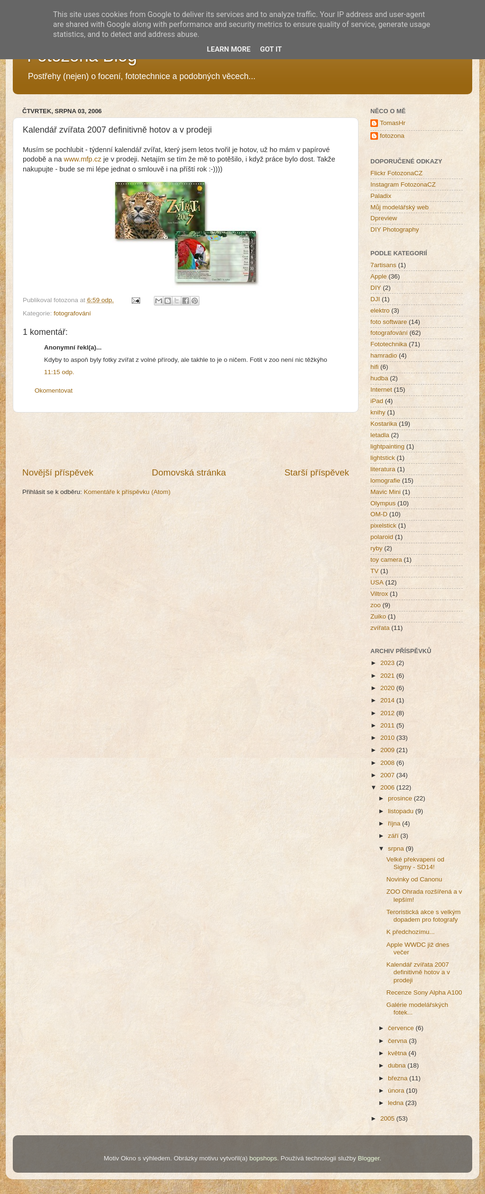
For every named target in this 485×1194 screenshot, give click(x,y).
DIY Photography (394, 229)
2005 (388, 1118)
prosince (401, 798)
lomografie (385, 480)
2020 (388, 687)
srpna (397, 848)
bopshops (264, 1158)
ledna (396, 1102)
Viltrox (379, 593)
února (397, 1090)
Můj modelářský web (399, 207)
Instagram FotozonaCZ (403, 184)
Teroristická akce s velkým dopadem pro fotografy (423, 915)
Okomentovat (53, 390)
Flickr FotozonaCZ (396, 173)
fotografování (72, 313)
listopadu (401, 811)
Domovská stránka (189, 472)
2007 (388, 775)
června (398, 1040)
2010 (388, 737)
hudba (379, 378)
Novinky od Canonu (414, 879)
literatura (382, 469)
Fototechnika (388, 344)
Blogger (368, 1158)
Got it (271, 49)
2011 (388, 725)
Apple (378, 276)
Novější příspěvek (57, 472)
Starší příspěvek (317, 472)
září (394, 835)
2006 (388, 787)
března (398, 1078)
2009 (388, 750)
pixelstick (383, 525)
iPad (376, 400)
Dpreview (383, 218)
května (398, 1053)
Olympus (382, 503)
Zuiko (378, 616)
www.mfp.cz (82, 159)
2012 (388, 713)
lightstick (382, 457)
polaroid (381, 536)
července (402, 1028)
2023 (388, 662)
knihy (378, 412)
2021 (388, 675)
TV (374, 571)
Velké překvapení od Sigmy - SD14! (415, 863)
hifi (374, 366)
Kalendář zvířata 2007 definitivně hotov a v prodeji (418, 972)
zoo (375, 605)
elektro (380, 310)
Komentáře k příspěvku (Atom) (127, 491)
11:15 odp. (59, 372)
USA (377, 582)
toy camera (386, 559)
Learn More (229, 49)
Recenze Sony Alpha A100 (424, 992)
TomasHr (392, 122)
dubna (397, 1065)
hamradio (383, 355)
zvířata (380, 627)
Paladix (380, 195)
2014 (388, 700)
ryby (376, 548)
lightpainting (387, 446)
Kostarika (383, 423)
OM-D (378, 514)
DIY (375, 287)
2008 (388, 762)
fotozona (392, 135)
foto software (388, 321)
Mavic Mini (385, 491)
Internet (381, 389)
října (395, 823)
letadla (379, 435)
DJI (375, 299)
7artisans (383, 265)
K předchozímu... (410, 931)
